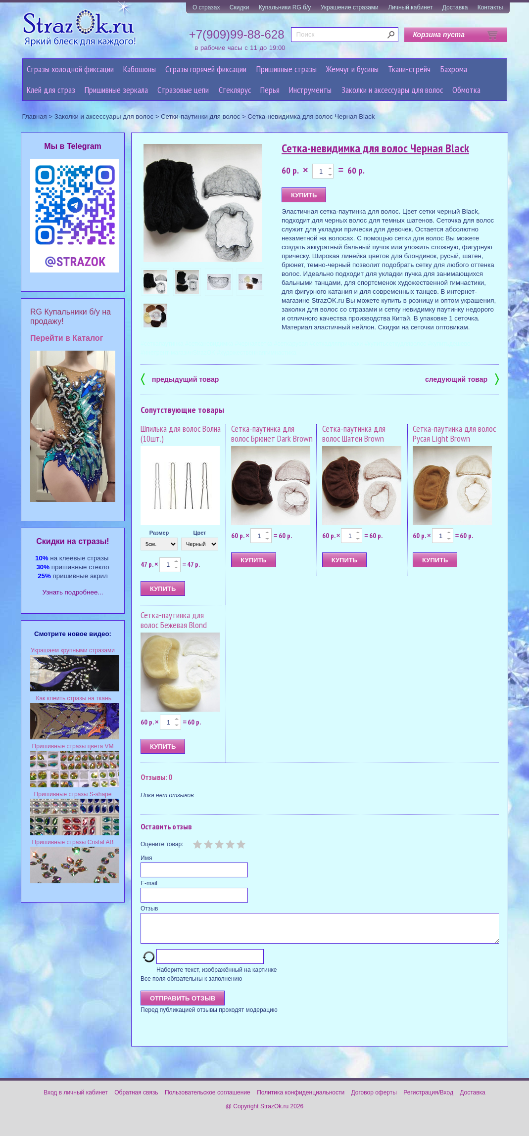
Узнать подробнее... (73, 592)
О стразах (206, 7)
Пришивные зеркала (116, 89)
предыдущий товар (180, 378)
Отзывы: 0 (156, 777)
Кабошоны (139, 69)
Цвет (199, 533)
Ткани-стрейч (409, 69)
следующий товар (462, 378)
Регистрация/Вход (428, 1098)
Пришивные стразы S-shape (73, 794)
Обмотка (466, 89)
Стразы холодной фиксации (70, 69)
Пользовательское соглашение (207, 1098)
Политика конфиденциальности (300, 1098)
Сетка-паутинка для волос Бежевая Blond (174, 620)
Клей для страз (51, 89)
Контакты (490, 7)
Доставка (455, 7)
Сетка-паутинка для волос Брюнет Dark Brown (272, 433)
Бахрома (453, 69)
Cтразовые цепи (183, 89)
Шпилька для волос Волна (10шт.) (181, 433)
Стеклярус (235, 89)
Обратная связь (136, 1098)
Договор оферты (374, 1098)
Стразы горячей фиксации (205, 69)
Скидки (239, 7)
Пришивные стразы (286, 69)
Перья (270, 89)
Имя (146, 858)
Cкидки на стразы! (72, 541)
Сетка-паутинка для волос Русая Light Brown (454, 433)
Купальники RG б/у (285, 7)
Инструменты (310, 89)
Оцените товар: (162, 844)
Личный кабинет (410, 7)
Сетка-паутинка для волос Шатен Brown (353, 433)
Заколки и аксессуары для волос (392, 89)
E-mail (149, 883)
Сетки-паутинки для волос (200, 116)
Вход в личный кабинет (76, 1098)
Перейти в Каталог (66, 338)
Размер (159, 533)
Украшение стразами (350, 7)
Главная (34, 116)
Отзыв (149, 908)
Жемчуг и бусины (352, 69)
